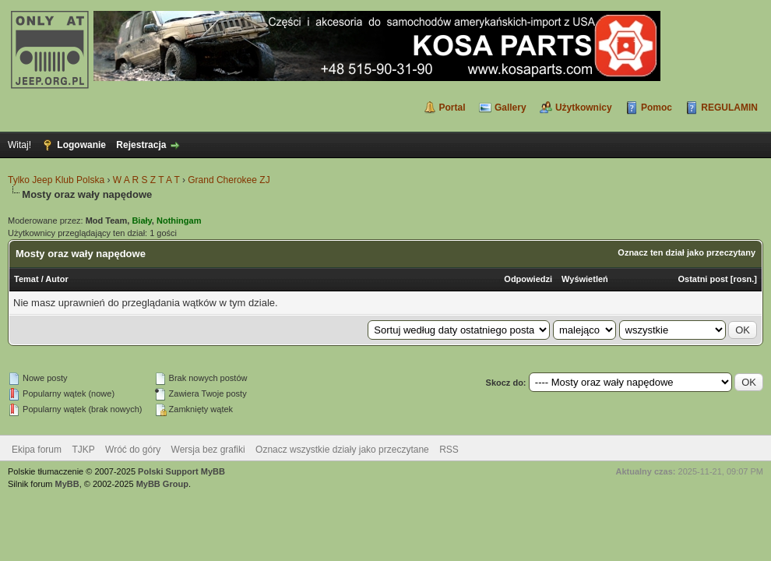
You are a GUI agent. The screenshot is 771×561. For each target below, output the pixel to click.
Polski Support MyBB (181, 471)
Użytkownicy (583, 107)
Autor (56, 279)
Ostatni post (703, 279)
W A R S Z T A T (146, 180)
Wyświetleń (585, 279)
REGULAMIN (729, 107)
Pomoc (656, 107)
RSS (449, 449)
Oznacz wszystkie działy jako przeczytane (342, 449)
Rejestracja (141, 144)
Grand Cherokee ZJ (228, 180)
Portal (452, 107)
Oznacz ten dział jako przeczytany (686, 252)
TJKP (83, 449)
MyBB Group (162, 484)
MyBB (67, 484)
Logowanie (81, 144)
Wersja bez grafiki (208, 449)
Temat (26, 279)
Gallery (510, 107)
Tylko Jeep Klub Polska (56, 180)
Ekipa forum (37, 449)
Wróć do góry (132, 449)
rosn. (743, 279)
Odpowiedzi (528, 279)
